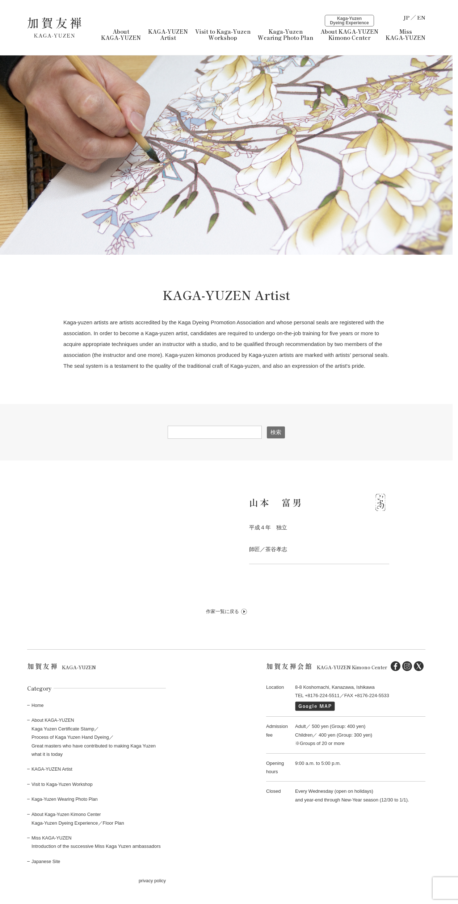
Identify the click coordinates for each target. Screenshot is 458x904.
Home (37, 706)
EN (421, 17)
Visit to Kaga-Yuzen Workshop (63, 785)
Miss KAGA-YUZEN (405, 35)
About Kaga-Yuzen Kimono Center (67, 815)
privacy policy (152, 881)
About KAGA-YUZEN (121, 35)
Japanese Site (46, 862)
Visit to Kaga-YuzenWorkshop (223, 35)
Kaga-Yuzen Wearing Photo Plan (65, 800)
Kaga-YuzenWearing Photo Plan (285, 35)
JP (406, 17)
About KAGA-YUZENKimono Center (349, 28)
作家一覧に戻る (222, 613)
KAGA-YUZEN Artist (168, 35)
